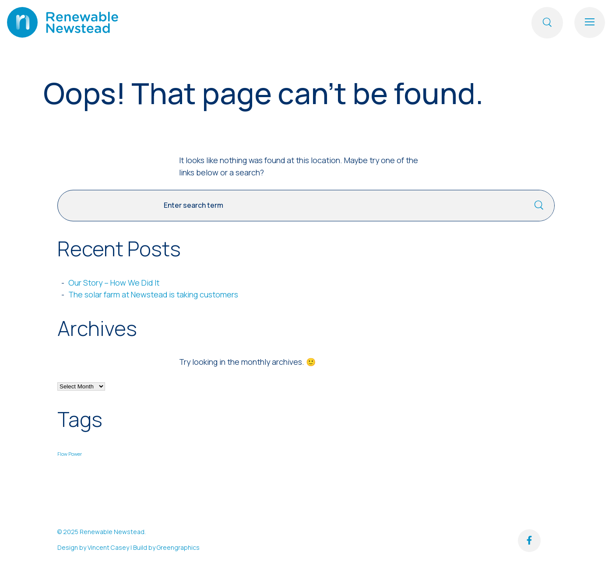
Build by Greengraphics (166, 547)
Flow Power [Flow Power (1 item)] (69, 454)
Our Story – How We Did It (113, 282)
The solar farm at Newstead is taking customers (153, 294)
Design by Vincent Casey (93, 547)
